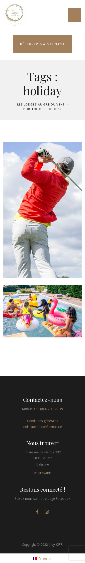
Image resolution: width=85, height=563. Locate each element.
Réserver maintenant (42, 44)
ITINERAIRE (42, 473)
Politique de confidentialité (42, 427)
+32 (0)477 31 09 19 (48, 409)
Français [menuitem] (45, 558)
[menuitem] (42, 558)
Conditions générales (42, 421)
